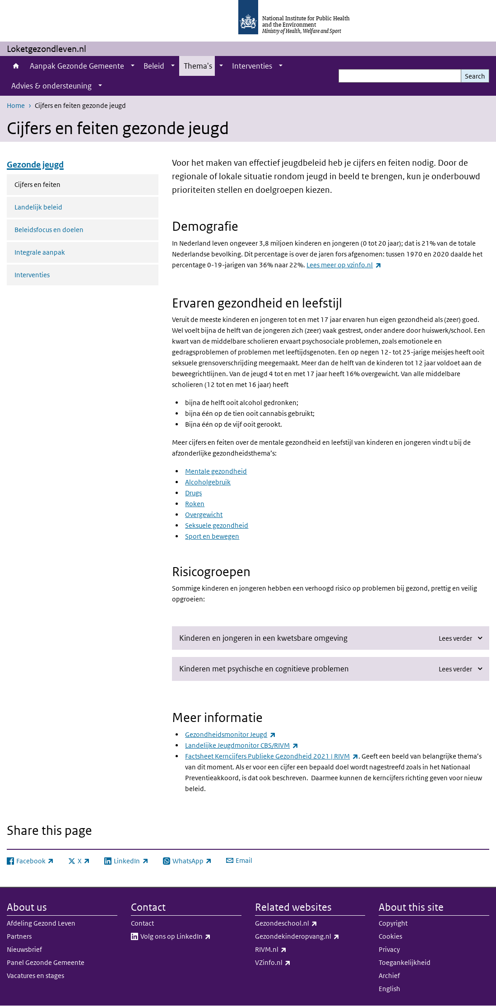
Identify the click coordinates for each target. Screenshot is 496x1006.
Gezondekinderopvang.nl (310, 936)
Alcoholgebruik (208, 482)
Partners (19, 936)
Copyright (393, 923)
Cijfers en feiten (56, 184)
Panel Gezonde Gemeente (45, 962)
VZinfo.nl (296, 962)
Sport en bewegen (212, 536)
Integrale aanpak (39, 252)
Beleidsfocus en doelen (48, 229)
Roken (194, 503)
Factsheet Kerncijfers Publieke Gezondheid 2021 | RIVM (271, 756)
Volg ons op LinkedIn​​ (190, 936)
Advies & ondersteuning (51, 86)
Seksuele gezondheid (216, 525)
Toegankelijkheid (405, 962)
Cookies (390, 936)
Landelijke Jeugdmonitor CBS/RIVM (241, 745)
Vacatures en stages (35, 975)
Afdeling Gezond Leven (41, 923)
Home (16, 66)
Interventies (252, 66)
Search (475, 76)
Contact (142, 923)
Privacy (389, 949)
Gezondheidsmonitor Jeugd (230, 734)
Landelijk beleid (38, 207)
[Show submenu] (132, 66)
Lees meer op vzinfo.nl (343, 265)
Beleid (154, 66)
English (389, 988)
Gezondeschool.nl (310, 923)
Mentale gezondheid (216, 471)
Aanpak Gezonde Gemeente (77, 66)
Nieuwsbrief (24, 949)
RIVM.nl (294, 949)
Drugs (193, 493)
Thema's (198, 66)
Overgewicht (204, 514)
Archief (389, 975)
